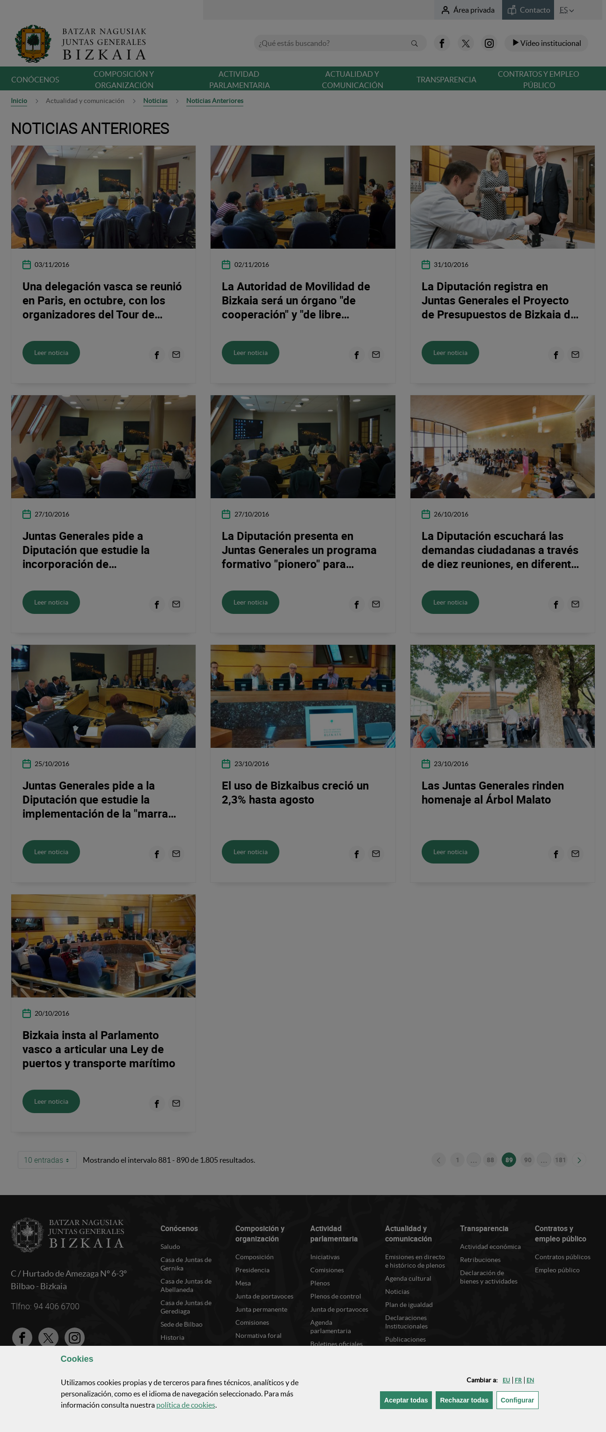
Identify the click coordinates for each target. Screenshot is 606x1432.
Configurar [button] (520, 1399)
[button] (506, 1380)
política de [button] (185, 1405)
